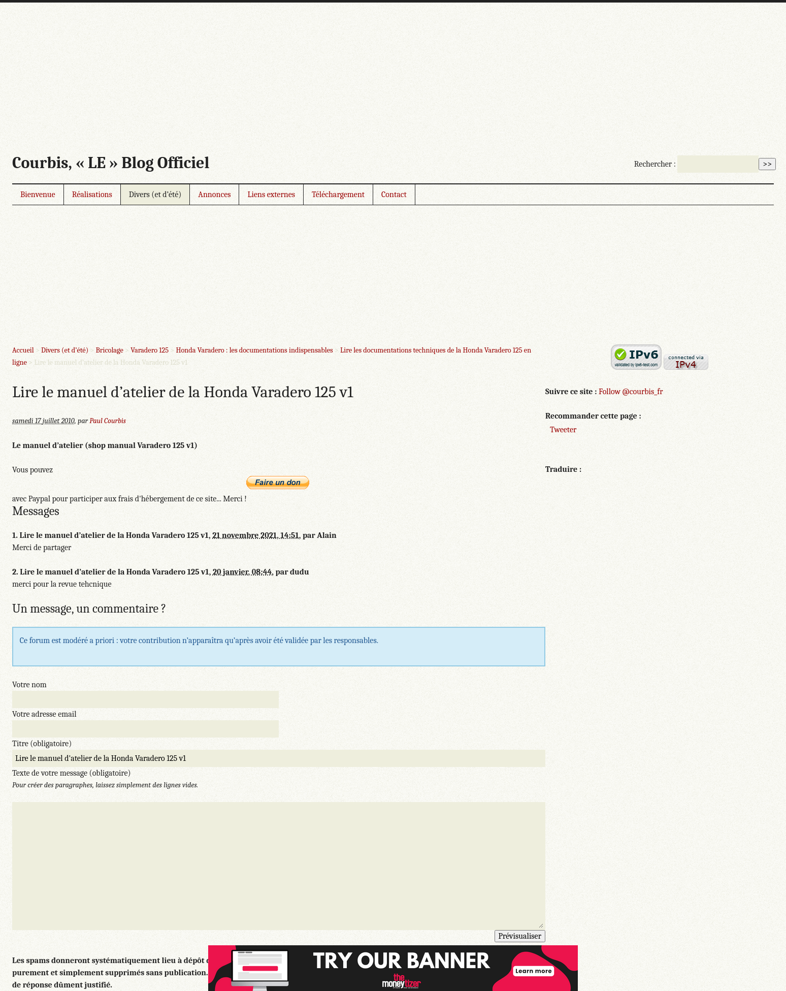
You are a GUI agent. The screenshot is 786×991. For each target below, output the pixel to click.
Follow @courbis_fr (631, 391)
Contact (394, 194)
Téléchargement (338, 194)
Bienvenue (37, 194)
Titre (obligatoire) (42, 743)
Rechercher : (655, 164)
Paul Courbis (107, 421)
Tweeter (563, 429)
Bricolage (109, 350)
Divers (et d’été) (155, 194)
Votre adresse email (44, 714)
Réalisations (92, 194)
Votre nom (29, 684)
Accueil (23, 350)
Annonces (214, 194)
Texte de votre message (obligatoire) (71, 773)
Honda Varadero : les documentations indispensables (254, 350)
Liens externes (271, 194)
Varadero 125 (149, 350)
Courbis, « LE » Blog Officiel (110, 162)
